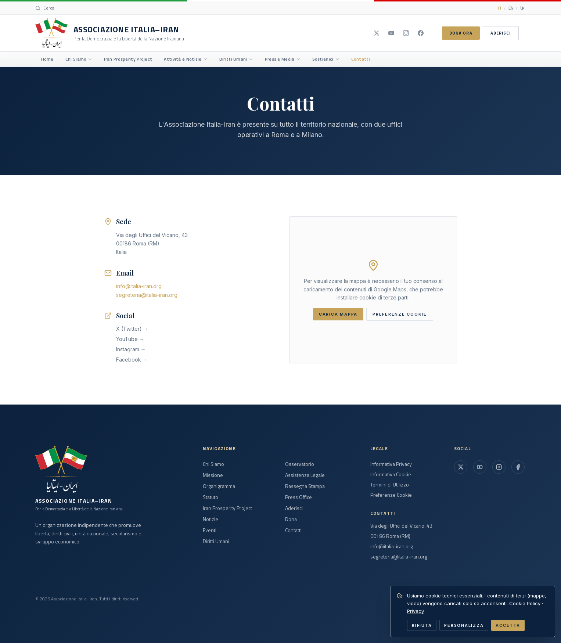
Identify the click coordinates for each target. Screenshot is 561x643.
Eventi (209, 530)
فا (522, 7)
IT (500, 7)
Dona (291, 519)
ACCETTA (508, 625)
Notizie (210, 519)
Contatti (360, 58)
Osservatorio (299, 464)
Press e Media (283, 58)
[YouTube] (391, 33)
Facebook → (132, 359)
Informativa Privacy (391, 464)
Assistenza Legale (305, 475)
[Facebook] (420, 33)
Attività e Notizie (185, 58)
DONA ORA (460, 33)
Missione (213, 475)
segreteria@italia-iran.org (146, 295)
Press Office (298, 497)
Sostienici (325, 58)
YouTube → (130, 339)
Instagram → (131, 349)
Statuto (210, 497)
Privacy (415, 611)
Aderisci (294, 508)
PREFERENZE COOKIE (400, 314)
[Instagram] (406, 33)
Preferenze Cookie (391, 495)
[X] (376, 33)
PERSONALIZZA (463, 625)
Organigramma (219, 486)
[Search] (44, 8)
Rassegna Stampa (305, 486)
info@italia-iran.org (139, 286)
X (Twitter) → (132, 329)
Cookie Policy (524, 603)
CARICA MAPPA (338, 314)
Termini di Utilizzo (389, 484)
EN (511, 7)
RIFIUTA (422, 625)
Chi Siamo (79, 58)
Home (47, 58)
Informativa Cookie (390, 474)
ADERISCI (500, 33)
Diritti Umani (236, 58)
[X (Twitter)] (460, 467)
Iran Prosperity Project (128, 58)
